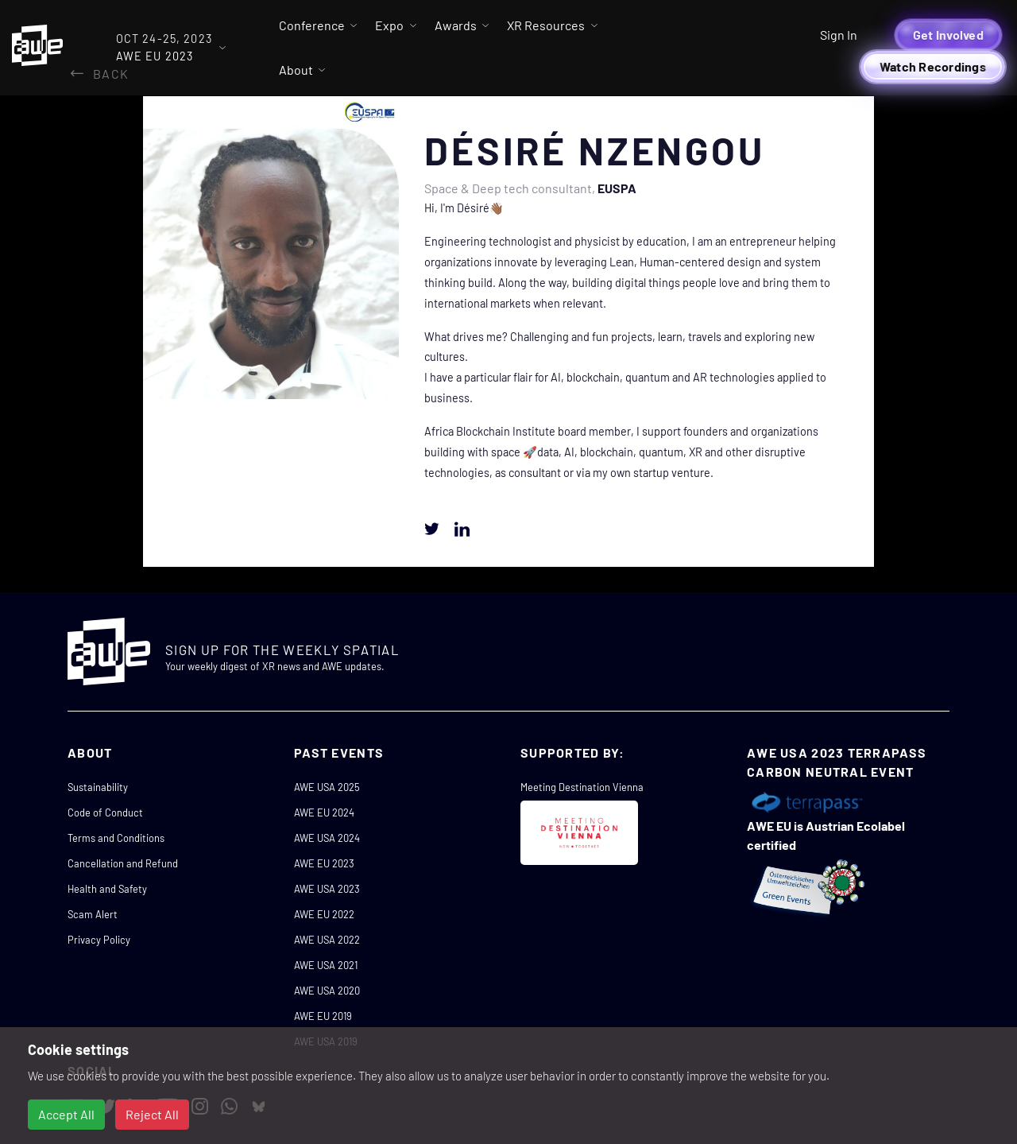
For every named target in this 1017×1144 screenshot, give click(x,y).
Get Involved (948, 34)
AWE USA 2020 (327, 990)
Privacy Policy (99, 939)
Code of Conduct (105, 812)
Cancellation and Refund (123, 863)
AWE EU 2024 (324, 812)
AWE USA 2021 (326, 965)
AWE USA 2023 (327, 888)
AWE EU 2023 (324, 863)
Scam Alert (93, 914)
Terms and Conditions (116, 838)
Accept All (66, 1114)
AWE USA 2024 (327, 838)
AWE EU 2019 (323, 1016)
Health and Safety (107, 888)
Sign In (838, 34)
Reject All (152, 1114)
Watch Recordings (933, 66)
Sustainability (98, 787)
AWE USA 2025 (327, 787)
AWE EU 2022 (324, 914)
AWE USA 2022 (327, 939)
